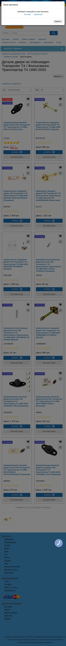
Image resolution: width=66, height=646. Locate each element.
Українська (37, 14)
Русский (27, 14)
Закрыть (57, 21)
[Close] (62, 4)
